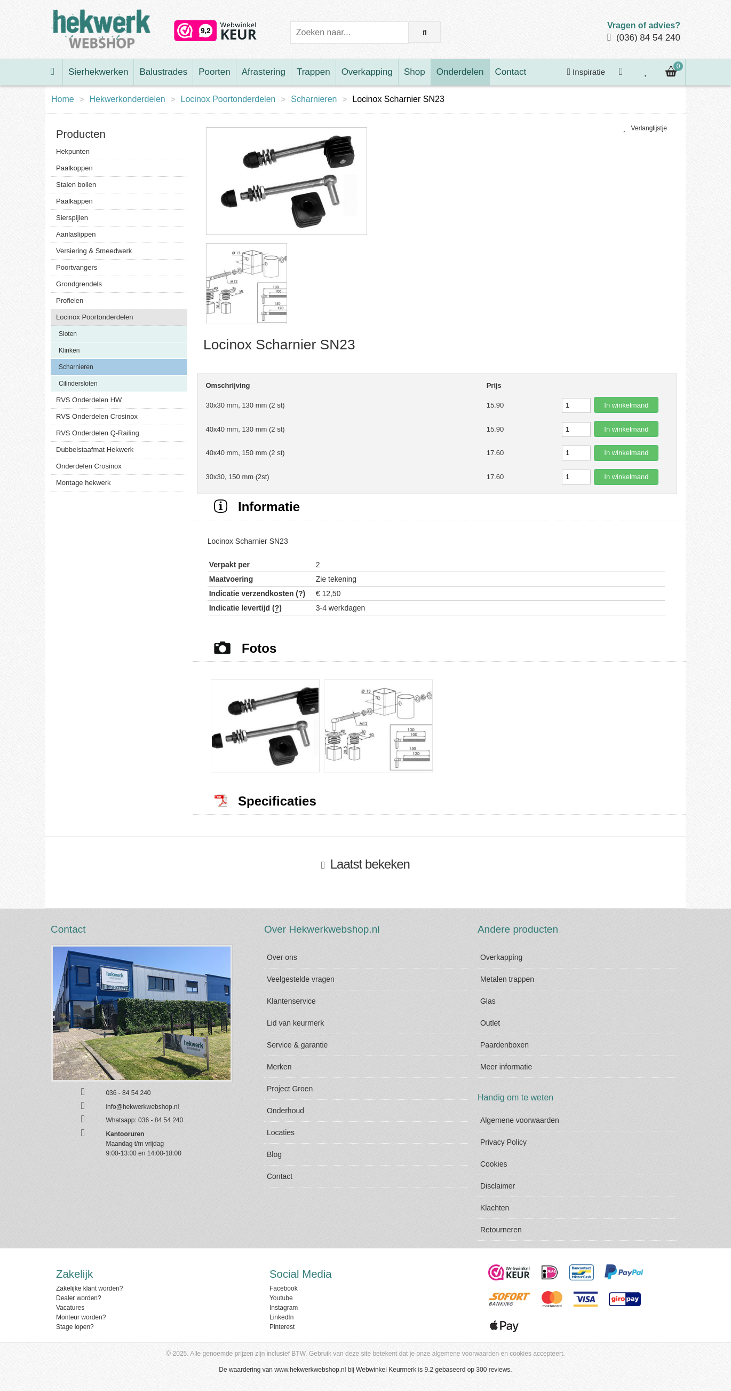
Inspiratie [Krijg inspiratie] (586, 71)
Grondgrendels (79, 284)
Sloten (68, 334)
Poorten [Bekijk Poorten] (214, 72)
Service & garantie (297, 1045)
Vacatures (70, 1307)
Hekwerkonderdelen (127, 99)
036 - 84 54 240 (160, 1120)
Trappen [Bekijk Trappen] (313, 72)
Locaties (281, 1132)
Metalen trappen (507, 979)
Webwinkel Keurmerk (386, 1369)
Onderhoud (285, 1110)
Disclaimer (497, 1186)
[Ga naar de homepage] (54, 72)
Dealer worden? (78, 1298)
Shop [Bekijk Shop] (414, 72)
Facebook (283, 1288)
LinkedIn (281, 1317)
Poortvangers (76, 267)
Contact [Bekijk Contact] (511, 72)
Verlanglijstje (645, 128)
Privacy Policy (503, 1142)
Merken (279, 1066)
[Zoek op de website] (425, 32)
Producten (81, 134)
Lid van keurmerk (295, 1023)
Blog (274, 1154)
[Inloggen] (622, 72)
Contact (279, 1176)
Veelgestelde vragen (301, 979)
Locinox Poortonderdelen (228, 99)
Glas (488, 1001)
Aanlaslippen (76, 234)
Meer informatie (506, 1066)
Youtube (281, 1298)
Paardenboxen (504, 1045)
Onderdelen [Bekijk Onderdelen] (460, 72)
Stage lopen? (75, 1327)
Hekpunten (73, 151)
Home (62, 99)
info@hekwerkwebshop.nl (142, 1107)
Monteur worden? (81, 1317)
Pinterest (282, 1327)
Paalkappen (74, 201)
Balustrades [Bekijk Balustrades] (163, 72)
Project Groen (290, 1088)
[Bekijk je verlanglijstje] (646, 72)
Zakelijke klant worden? (89, 1288)
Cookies (493, 1164)
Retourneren (501, 1229)
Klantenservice (291, 1001)
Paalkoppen (74, 168)
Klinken (69, 350)
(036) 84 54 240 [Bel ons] (648, 38)
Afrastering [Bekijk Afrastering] (263, 72)
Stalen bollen (76, 185)
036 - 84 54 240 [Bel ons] (128, 1093)
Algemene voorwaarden (519, 1120)
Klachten (494, 1208)
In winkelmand (626, 405)
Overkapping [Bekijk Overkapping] (367, 72)
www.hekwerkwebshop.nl (310, 1369)
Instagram (283, 1307)
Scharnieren (314, 99)
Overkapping (501, 957)
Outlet (490, 1023)
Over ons (282, 957)
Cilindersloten (78, 383)
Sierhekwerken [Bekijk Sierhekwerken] (98, 72)
